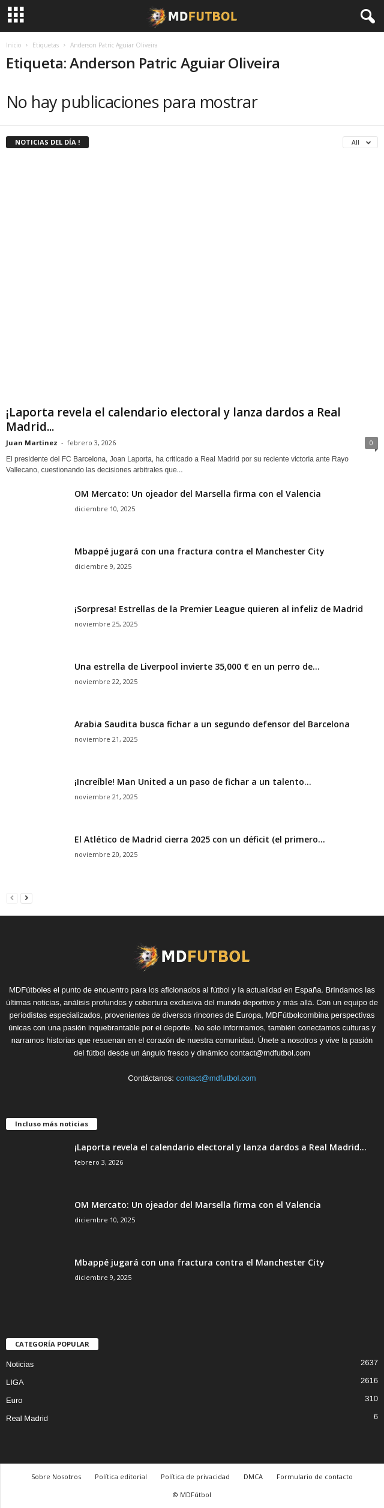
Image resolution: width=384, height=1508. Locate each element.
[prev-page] (12, 897)
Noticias (20, 1364)
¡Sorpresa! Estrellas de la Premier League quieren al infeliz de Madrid (218, 608)
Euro (14, 1400)
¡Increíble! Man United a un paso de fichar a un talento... (192, 781)
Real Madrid (27, 1418)
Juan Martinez (32, 442)
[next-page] (26, 897)
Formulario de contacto (315, 1476)
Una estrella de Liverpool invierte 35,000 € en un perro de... (197, 666)
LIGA (15, 1382)
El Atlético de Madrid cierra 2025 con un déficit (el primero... (199, 839)
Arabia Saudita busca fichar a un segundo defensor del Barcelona (212, 724)
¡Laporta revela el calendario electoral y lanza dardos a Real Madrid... (173, 419)
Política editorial (121, 1476)
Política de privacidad (195, 1476)
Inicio (13, 45)
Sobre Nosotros (56, 1476)
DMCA (253, 1476)
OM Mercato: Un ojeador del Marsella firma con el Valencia (197, 493)
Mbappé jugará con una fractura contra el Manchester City (199, 551)
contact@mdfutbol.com (216, 1078)
